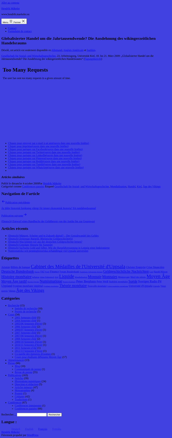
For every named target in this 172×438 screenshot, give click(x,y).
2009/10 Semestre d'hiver (28, 341)
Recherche (13, 305)
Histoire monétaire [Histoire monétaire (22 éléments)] (16, 276)
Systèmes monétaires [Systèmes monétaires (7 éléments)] (51, 286)
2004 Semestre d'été (25, 320)
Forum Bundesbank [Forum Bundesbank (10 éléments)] (69, 271)
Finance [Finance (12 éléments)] (54, 271)
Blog (17, 366)
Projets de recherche (26, 311)
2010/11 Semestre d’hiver (28, 344)
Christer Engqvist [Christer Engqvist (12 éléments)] (136, 267)
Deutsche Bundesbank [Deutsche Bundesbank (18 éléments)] (17, 271)
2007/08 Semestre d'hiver (28, 335)
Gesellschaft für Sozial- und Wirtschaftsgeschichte (28, 55)
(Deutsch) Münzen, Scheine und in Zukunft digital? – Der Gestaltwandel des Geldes (53, 235)
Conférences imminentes (28, 405)
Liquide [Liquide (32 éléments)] (66, 276)
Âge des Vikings (152, 186)
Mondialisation (118, 186)
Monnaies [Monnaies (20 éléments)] (109, 277)
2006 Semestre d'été (25, 326)
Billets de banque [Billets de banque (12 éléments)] (20, 267)
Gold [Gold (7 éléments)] (151, 272)
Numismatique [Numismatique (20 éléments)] (51, 281)
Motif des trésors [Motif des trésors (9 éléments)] (138, 277)
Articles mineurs (24, 387)
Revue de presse (23, 372)
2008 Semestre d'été (25, 338)
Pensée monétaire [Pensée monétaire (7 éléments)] (69, 282)
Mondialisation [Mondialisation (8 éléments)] (81, 277)
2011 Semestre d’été (26, 347)
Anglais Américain (73, 50)
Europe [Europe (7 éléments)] (37, 272)
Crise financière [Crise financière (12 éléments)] (155, 267)
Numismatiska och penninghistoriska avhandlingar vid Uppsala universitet (48, 250)
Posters (19, 393)
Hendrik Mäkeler (10, 8)
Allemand (57, 50)
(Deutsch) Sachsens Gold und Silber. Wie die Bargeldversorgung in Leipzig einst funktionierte (59, 247)
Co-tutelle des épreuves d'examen (33, 354)
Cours (11, 314)
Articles (19, 378)
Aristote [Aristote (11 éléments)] (5, 267)
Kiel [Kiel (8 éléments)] (56, 277)
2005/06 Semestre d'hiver (28, 323)
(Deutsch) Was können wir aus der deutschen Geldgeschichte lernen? (45, 241)
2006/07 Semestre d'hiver (28, 329)
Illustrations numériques (28, 381)
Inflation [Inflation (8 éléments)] (35, 277)
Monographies (22, 390)
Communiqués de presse (28, 369)
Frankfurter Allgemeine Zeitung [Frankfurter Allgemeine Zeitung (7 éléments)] (91, 272)
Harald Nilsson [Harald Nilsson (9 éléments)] (160, 271)
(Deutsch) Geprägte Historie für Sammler (30, 244)
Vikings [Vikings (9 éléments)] (11, 291)
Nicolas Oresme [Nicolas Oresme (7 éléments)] (33, 282)
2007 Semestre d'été (25, 332)
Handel (132, 186)
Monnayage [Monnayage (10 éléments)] (124, 277)
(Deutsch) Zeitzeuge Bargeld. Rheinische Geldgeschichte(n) (40, 238)
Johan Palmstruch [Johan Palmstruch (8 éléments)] (47, 277)
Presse (11, 363)
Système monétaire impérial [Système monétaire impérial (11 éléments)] (28, 285)
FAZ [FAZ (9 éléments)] (42, 271)
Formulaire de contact (20, 31)
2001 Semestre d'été (25, 317)
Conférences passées (33, 186)
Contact (12, 28)
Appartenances (16, 360)
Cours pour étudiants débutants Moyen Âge (38, 357)
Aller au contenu (10, 2)
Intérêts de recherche (26, 308)
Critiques (20, 396)
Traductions (21, 399)
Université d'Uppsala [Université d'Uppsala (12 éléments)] (141, 286)
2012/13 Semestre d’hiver (28, 351)
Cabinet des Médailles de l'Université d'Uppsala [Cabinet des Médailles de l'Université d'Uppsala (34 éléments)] (78, 266)
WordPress (32, 435)
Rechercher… (8, 414)
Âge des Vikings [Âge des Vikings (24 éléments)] (30, 290)
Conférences (15, 402)
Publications (14, 375)
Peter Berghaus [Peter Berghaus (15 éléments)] (86, 281)
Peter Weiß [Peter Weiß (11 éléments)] (102, 281)
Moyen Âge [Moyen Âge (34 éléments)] (158, 276)
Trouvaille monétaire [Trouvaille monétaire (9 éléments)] (97, 286)
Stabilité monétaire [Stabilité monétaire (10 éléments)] (118, 281)
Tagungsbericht (93, 58)
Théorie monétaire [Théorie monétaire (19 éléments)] (73, 285)
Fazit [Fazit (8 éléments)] (47, 272)
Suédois (91, 50)
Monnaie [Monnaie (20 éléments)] (94, 277)
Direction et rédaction (26, 384)
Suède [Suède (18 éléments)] (132, 281)
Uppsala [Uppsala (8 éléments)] (156, 286)
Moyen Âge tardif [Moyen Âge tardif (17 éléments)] (14, 281)
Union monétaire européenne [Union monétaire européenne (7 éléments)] (117, 286)
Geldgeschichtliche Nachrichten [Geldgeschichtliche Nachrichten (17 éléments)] (126, 271)
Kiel (139, 186)
